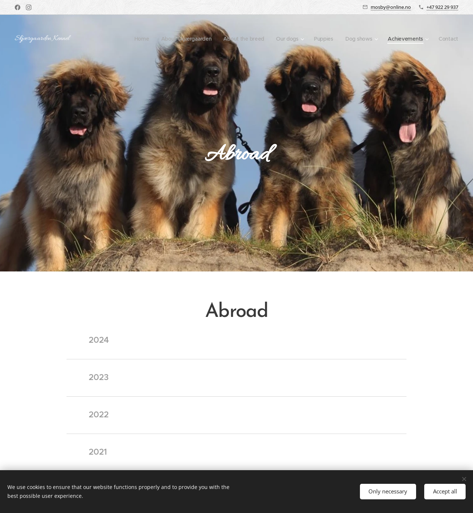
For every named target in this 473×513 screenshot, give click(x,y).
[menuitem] (136, 39)
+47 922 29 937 (442, 7)
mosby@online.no (391, 7)
